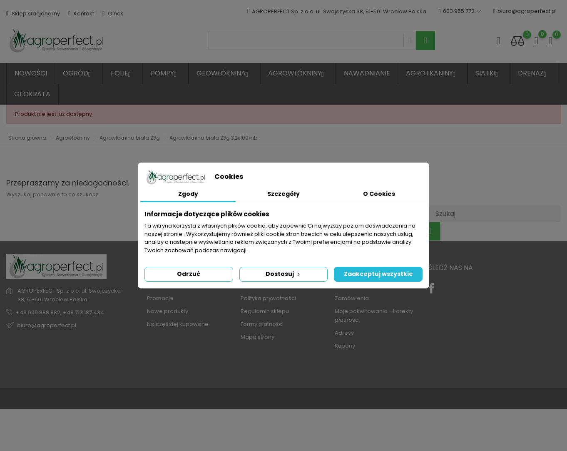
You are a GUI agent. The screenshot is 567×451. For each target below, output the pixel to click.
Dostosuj (283, 274)
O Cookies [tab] (379, 194)
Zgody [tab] (188, 194)
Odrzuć (188, 274)
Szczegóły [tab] (283, 194)
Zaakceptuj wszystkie (378, 274)
